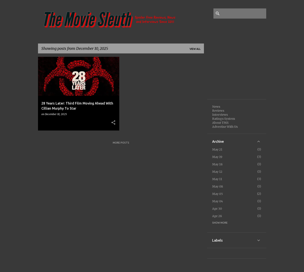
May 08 (217, 186)
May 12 (217, 172)
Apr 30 (217, 209)
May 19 (217, 157)
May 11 (217, 179)
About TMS (220, 123)
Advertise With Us (225, 127)
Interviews (220, 115)
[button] (113, 122)
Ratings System (223, 119)
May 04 (217, 201)
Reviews (218, 111)
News (216, 107)
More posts (121, 142)
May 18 (217, 164)
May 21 (217, 149)
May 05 (217, 194)
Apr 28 (217, 216)
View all (195, 49)
